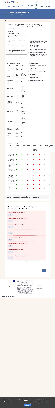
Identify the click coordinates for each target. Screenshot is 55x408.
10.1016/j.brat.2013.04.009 (15, 28)
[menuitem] (7, 6)
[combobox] (43, 2)
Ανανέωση (10, 214)
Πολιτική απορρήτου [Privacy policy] (39, 285)
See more (9, 44)
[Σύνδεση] (49, 1)
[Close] (49, 203)
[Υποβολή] (37, 2)
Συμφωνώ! (27, 405)
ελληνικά (43, 1)
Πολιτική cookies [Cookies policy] (39, 288)
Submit (44, 270)
